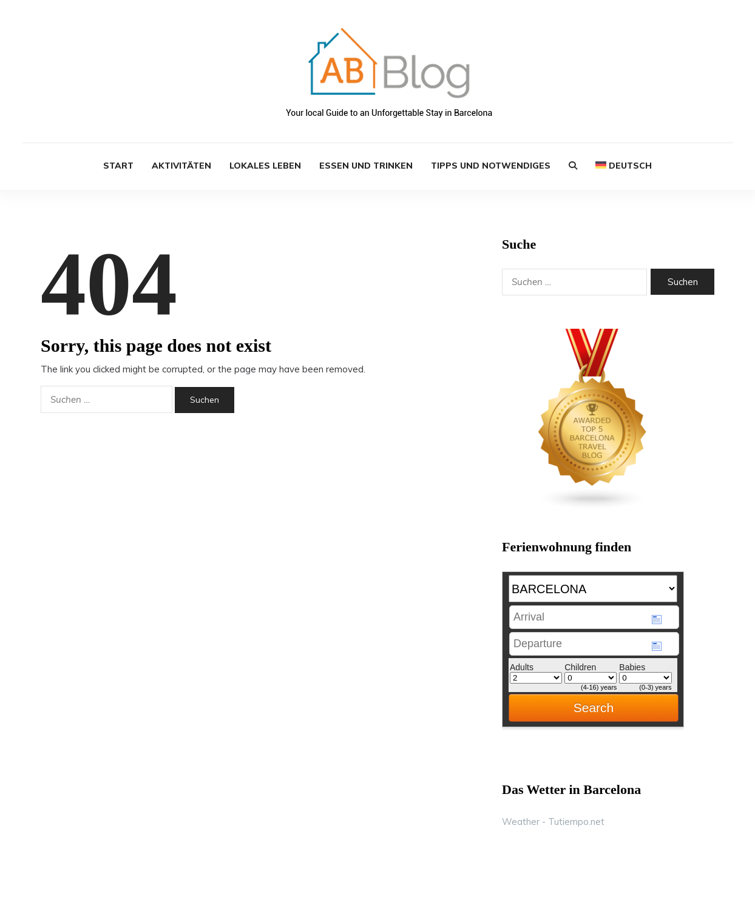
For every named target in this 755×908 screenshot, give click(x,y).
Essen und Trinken (366, 165)
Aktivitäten (181, 165)
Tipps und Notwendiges (490, 165)
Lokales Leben (265, 165)
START (118, 165)
